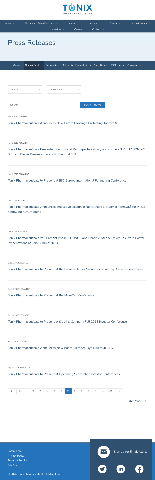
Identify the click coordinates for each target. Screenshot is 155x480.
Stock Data (99, 65)
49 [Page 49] (62, 391)
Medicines (94, 23)
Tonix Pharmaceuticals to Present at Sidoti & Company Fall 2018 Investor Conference (67, 322)
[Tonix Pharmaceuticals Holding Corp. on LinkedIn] (121, 469)
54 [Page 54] (97, 391)
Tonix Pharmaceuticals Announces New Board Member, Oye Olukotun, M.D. (61, 348)
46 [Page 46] (41, 391)
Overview (17, 65)
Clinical (115, 23)
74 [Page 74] (110, 391)
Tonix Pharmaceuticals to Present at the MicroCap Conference (51, 295)
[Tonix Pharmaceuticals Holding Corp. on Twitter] (102, 469)
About (10, 23)
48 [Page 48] (55, 391)
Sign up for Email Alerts (122, 452)
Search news (92, 104)
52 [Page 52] (83, 391)
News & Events (140, 23)
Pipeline (73, 23)
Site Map (13, 465)
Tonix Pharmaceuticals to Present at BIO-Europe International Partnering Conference (67, 180)
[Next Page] (118, 391)
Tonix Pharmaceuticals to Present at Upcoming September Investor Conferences (64, 374)
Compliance (15, 451)
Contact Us (98, 29)
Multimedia (67, 65)
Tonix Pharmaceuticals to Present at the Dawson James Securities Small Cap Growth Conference (75, 269)
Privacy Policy (16, 456)
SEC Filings (116, 65)
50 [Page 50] (69, 391)
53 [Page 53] (90, 391)
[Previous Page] (12, 391)
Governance (133, 65)
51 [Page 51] (76, 391)
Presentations (52, 65)
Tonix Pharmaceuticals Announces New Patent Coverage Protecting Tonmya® (62, 123)
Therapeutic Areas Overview (41, 23)
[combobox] (25, 89)
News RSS (138, 401)
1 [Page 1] (21, 391)
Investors (58, 29)
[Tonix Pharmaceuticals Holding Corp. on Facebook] (139, 469)
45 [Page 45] (34, 391)
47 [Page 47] (48, 391)
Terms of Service (17, 460)
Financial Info (81, 65)
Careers (78, 29)
